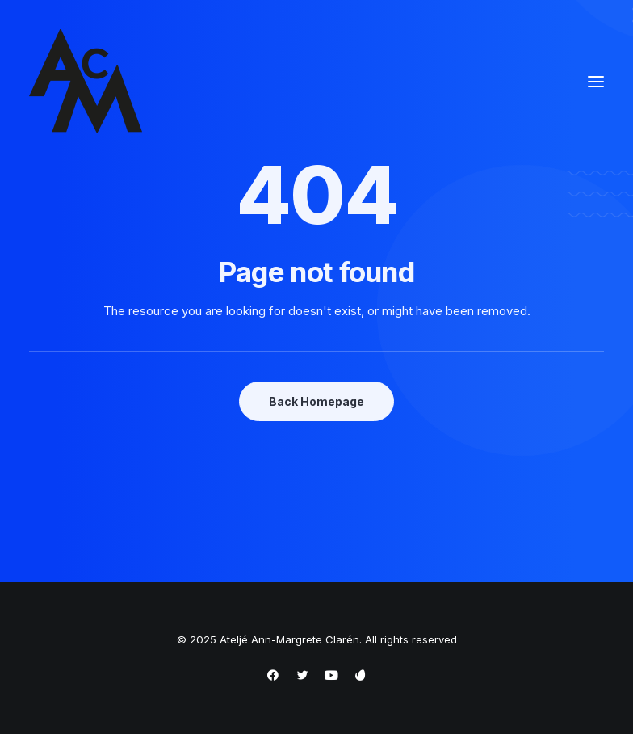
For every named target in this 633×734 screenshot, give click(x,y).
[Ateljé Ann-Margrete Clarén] (85, 81)
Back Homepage (316, 401)
